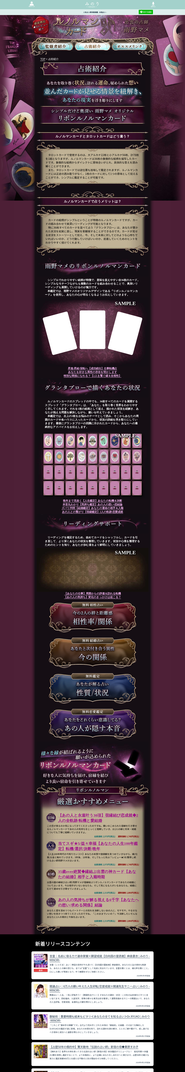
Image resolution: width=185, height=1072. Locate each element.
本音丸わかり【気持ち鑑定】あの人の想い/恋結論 (92, 504)
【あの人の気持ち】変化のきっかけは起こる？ (92, 597)
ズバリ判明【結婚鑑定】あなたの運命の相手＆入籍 (92, 508)
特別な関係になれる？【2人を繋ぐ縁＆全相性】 (92, 375)
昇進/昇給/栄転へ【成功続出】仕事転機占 (92, 368)
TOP (42, 59)
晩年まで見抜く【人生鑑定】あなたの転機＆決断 (92, 500)
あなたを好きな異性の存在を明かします (92, 372)
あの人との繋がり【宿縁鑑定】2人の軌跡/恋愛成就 (92, 511)
